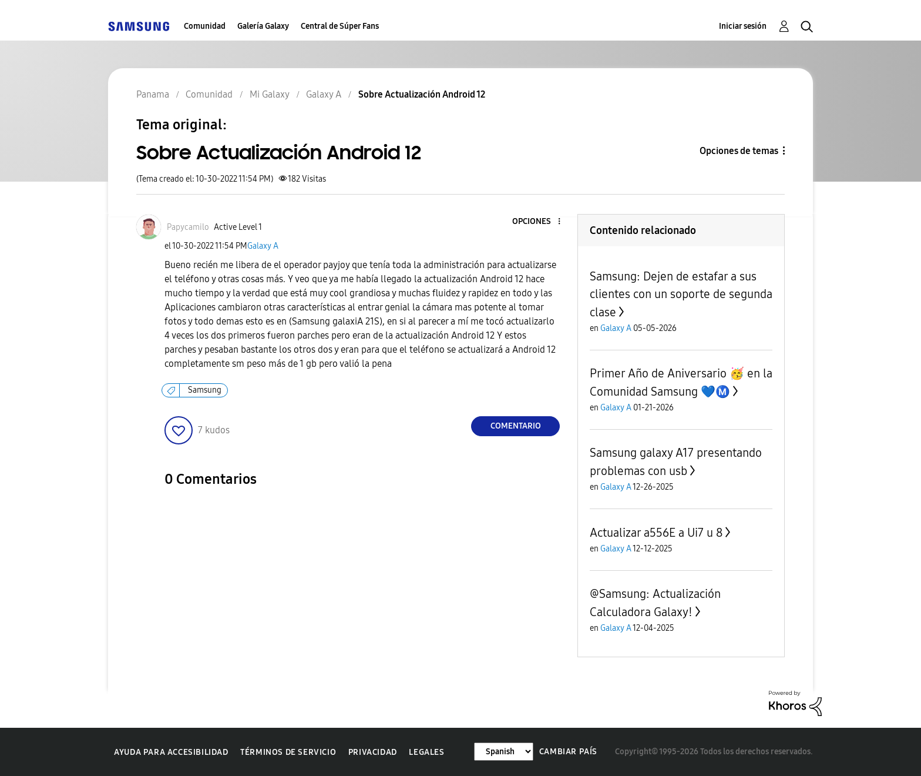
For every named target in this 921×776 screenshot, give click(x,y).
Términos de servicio (288, 752)
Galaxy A (262, 246)
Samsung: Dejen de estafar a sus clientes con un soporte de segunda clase (681, 294)
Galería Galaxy (263, 26)
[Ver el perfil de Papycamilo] (188, 227)
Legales (426, 752)
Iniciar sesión (743, 26)
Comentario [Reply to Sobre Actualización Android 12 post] (515, 426)
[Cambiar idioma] (503, 751)
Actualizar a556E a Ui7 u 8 (656, 533)
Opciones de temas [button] (739, 150)
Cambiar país (568, 752)
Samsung (204, 390)
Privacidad (372, 752)
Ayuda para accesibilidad (171, 752)
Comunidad (205, 26)
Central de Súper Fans (340, 26)
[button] (539, 222)
